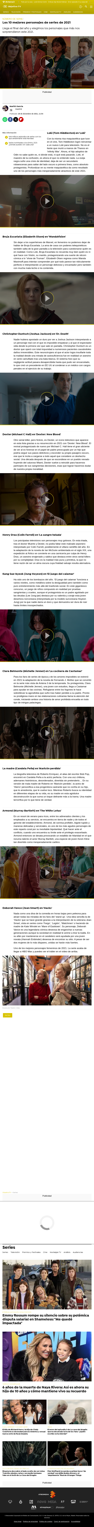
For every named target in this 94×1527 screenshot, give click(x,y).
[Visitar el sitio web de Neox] (31, 1502)
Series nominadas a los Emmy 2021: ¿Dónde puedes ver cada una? (21, 144)
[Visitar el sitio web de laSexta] (20, 1502)
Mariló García (16, 106)
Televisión (15, 12)
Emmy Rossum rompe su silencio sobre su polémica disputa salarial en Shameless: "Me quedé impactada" (45, 1319)
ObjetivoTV (6, 1193)
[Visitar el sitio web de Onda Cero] (73, 1502)
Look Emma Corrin (40, 2)
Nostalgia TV (55, 12)
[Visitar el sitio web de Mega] (52, 1502)
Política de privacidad (30, 1521)
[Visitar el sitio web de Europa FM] (84, 1502)
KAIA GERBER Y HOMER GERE (15, 1427)
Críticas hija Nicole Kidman (57, 2)
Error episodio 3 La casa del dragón (80, 2)
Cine (46, 12)
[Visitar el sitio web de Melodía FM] (33, 1507)
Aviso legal (17, 1521)
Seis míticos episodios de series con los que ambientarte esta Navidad (23, 138)
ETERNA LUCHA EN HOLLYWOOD (16, 1312)
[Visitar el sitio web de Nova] (41, 1502)
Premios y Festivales (32, 12)
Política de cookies (45, 1521)
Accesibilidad (75, 1521)
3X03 (49, 1427)
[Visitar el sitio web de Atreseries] (63, 1502)
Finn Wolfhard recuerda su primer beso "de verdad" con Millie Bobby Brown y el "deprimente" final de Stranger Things (66, 1473)
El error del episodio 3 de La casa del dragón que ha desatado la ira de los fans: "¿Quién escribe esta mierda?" (67, 1432)
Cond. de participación (61, 1521)
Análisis (67, 12)
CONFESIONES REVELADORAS (60, 1469)
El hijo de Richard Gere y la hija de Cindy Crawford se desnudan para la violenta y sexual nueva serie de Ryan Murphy (23, 1432)
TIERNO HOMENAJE (11, 1384)
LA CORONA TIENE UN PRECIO (15, 1469)
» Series (15, 1193)
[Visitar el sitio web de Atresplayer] (47, 1507)
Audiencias (78, 12)
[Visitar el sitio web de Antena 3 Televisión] (10, 1502)
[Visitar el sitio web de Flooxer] (60, 1507)
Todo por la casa (27, 2)
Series (6, 12)
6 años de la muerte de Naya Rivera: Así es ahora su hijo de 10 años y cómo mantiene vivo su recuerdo (45, 1389)
